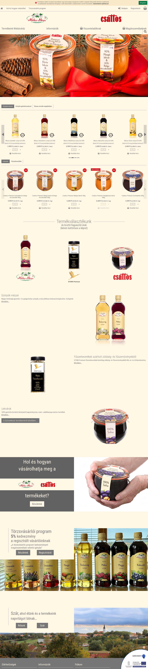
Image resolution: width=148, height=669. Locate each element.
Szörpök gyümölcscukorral (23, 106)
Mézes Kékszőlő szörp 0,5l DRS (103, 141)
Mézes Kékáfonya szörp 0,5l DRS (74, 141)
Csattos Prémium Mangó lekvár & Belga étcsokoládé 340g (44, 196)
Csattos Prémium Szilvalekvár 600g (133, 196)
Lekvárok (5, 161)
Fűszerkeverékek (16, 161)
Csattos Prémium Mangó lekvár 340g (74, 196)
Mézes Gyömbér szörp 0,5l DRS (15, 141)
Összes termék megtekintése (43, 106)
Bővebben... (5, 302)
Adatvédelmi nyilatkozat (101, 4)
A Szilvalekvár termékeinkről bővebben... (20, 420)
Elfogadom (143, 3)
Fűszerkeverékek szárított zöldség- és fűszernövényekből (105, 356)
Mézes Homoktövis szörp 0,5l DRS (44, 141)
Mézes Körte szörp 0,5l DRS (133, 141)
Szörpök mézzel (8, 106)
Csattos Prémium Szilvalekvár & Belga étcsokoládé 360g (15, 196)
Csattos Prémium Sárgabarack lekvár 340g (103, 196)
